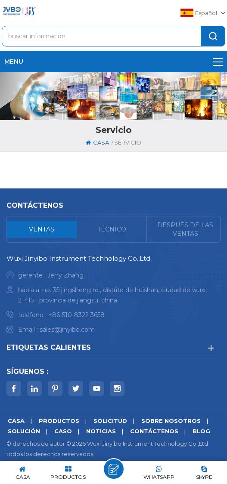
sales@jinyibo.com (67, 329)
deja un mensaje (113, 469)
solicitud (110, 420)
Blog (201, 431)
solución (24, 431)
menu (113, 61)
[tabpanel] (113, 296)
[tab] (42, 229)
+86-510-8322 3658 (76, 315)
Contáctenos (154, 431)
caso (63, 431)
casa (97, 142)
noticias (101, 431)
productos (59, 420)
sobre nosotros (171, 420)
